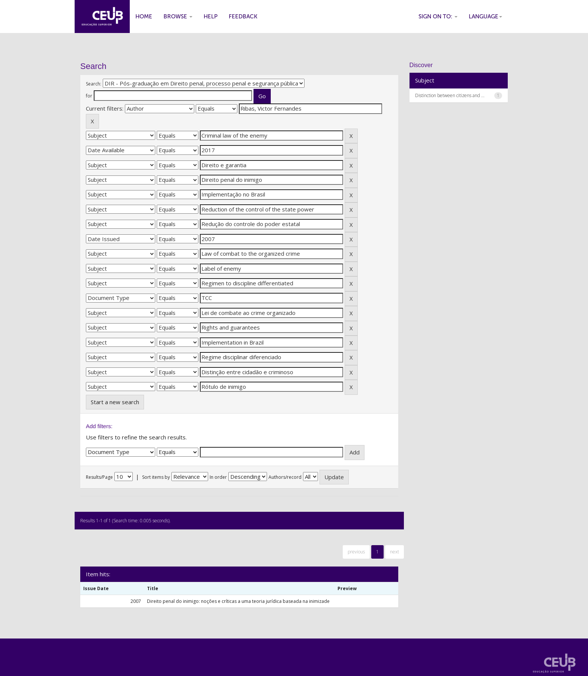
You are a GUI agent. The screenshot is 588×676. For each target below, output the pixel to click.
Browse (178, 16)
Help (211, 16)
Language (485, 16)
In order (218, 477)
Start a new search (115, 402)
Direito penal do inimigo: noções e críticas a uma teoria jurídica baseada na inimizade (238, 601)
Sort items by (156, 477)
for (89, 96)
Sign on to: (438, 16)
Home (143, 16)
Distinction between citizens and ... (449, 95)
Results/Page (99, 477)
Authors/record (285, 477)
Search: (93, 84)
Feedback (243, 16)
